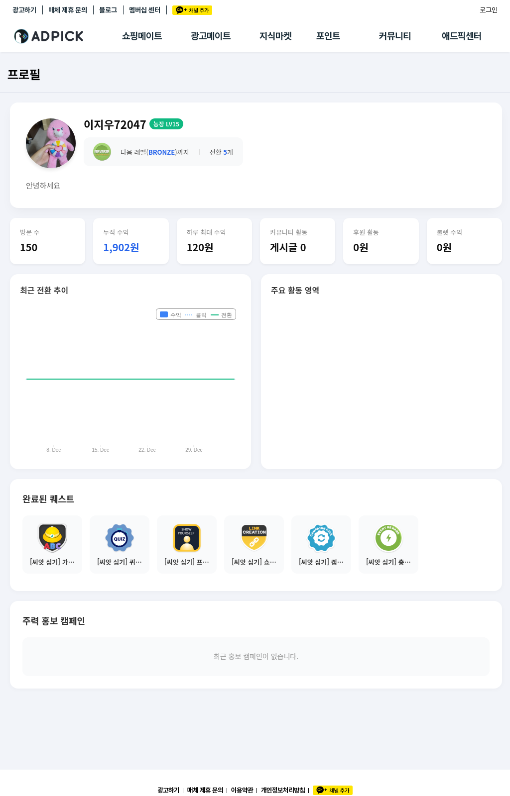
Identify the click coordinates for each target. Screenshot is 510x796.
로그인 (489, 9)
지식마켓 (275, 36)
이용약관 (242, 790)
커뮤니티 (395, 36)
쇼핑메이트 (142, 36)
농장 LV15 (166, 123)
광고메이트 (211, 36)
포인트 (328, 36)
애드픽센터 (462, 36)
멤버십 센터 (144, 10)
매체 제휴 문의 (67, 10)
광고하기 (24, 10)
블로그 (108, 10)
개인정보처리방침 (283, 790)
